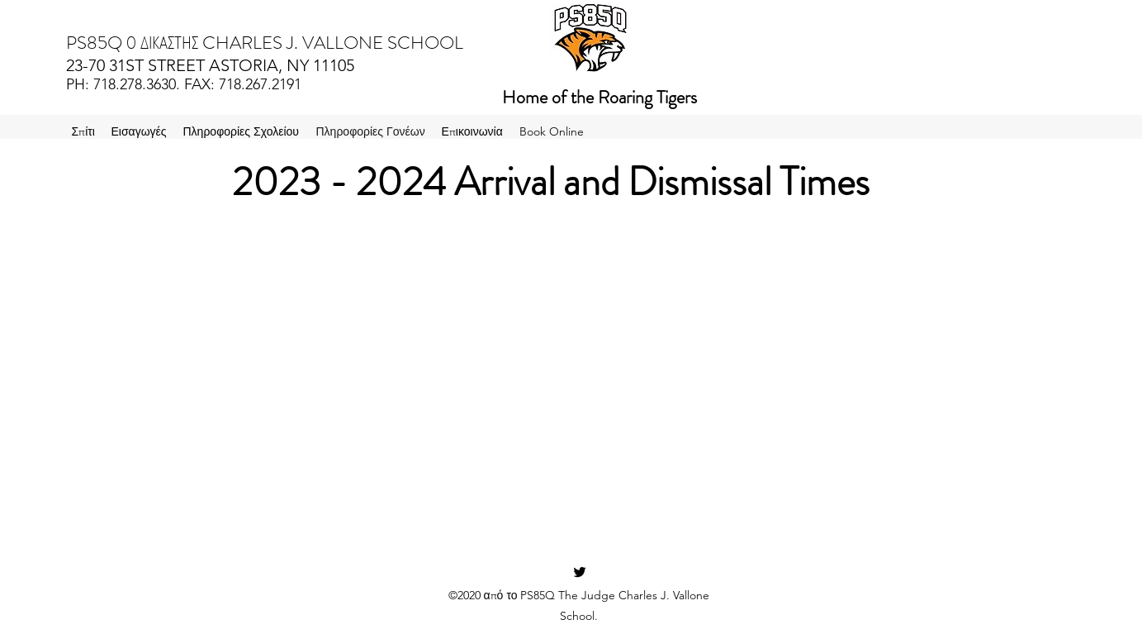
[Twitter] (579, 572)
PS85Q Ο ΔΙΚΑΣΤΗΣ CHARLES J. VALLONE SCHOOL (264, 42)
